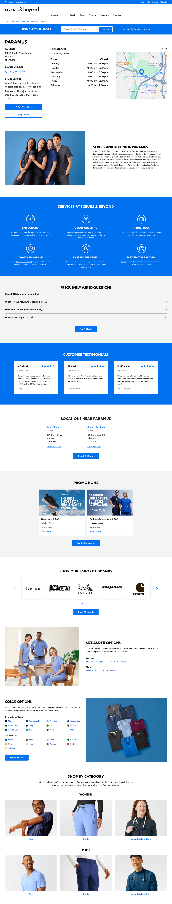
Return (123, 262)
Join (148, 2)
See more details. (46, 527)
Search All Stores (86, 456)
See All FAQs (86, 329)
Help (142, 2)
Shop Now (46, 531)
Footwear (92, 15)
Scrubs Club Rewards (24, 262)
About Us (163, 2)
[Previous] (15, 589)
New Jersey (26, 21)
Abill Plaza (53, 427)
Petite (101, 662)
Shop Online (24, 115)
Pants (86, 839)
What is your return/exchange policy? (26, 302)
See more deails (95, 527)
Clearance (117, 15)
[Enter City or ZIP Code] (80, 29)
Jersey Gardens (96, 427)
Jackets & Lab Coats (141, 839)
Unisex (124, 662)
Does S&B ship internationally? (22, 294)
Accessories (104, 15)
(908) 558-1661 (94, 447)
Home (7, 21)
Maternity (90, 662)
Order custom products (76, 232)
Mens (64, 15)
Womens (54, 15)
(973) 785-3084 (54, 447)
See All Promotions (86, 543)
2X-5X (115, 662)
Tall (108, 662)
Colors (82, 15)
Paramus (35, 21)
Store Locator (15, 21)
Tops (31, 839)
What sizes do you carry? (19, 317)
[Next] (157, 589)
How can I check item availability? (24, 309)
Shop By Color (17, 757)
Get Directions (23, 107)
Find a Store (95, 531)
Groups (155, 2)
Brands (72, 15)
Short (88, 671)
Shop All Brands (86, 612)
